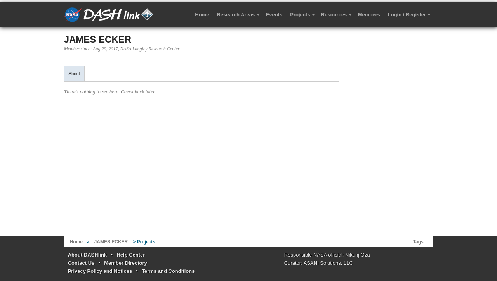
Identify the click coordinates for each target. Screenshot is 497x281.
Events (274, 14)
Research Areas (236, 14)
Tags (418, 242)
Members (369, 14)
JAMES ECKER (97, 39)
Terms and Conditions (168, 271)
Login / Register (407, 14)
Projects (300, 14)
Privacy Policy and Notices (100, 271)
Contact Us (81, 263)
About (74, 73)
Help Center (130, 255)
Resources (334, 14)
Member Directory (125, 263)
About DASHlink (87, 255)
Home (202, 14)
